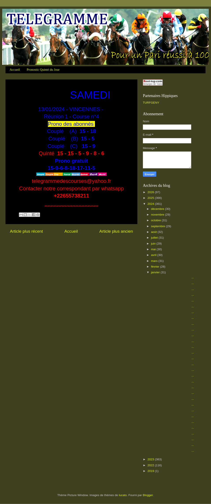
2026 (151, 192)
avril (154, 255)
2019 (151, 471)
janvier (156, 272)
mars (154, 261)
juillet (155, 237)
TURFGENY (151, 102)
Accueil (15, 69)
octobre (156, 220)
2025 (151, 198)
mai (154, 249)
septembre (158, 226)
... (172, 277)
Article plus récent (26, 231)
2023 (151, 459)
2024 (151, 203)
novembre (158, 214)
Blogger (148, 495)
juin (153, 243)
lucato (123, 495)
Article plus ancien (116, 231)
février (155, 266)
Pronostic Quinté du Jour (43, 69)
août (154, 232)
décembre (158, 209)
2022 (151, 465)
